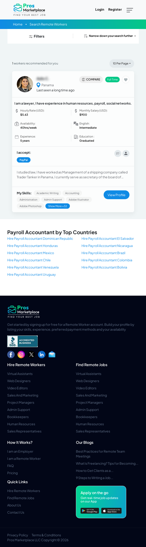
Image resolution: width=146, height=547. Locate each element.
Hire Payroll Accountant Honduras (32, 245)
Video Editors (17, 388)
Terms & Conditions (46, 535)
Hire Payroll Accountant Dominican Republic (40, 238)
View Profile (117, 195)
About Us (14, 505)
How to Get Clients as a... (94, 470)
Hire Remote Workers (26, 364)
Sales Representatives (24, 431)
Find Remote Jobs (91, 364)
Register (115, 9)
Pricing (12, 473)
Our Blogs (84, 442)
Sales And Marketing (22, 395)
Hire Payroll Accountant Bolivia (104, 267)
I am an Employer (20, 451)
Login (99, 9)
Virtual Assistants (20, 373)
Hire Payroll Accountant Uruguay (31, 274)
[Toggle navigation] (129, 9)
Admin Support (18, 409)
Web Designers (19, 381)
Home (18, 24)
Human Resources (21, 424)
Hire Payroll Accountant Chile (29, 260)
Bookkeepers (18, 417)
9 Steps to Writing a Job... (94, 478)
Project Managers (20, 402)
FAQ (10, 466)
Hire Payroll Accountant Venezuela (33, 267)
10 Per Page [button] (120, 63)
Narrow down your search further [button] (108, 36)
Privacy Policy (17, 535)
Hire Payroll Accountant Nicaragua (107, 245)
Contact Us (15, 512)
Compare (91, 79)
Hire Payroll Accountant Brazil (103, 253)
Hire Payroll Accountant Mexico (30, 253)
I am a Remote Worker (24, 458)
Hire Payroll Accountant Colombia (106, 260)
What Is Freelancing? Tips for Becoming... (107, 463)
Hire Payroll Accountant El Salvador (107, 238)
